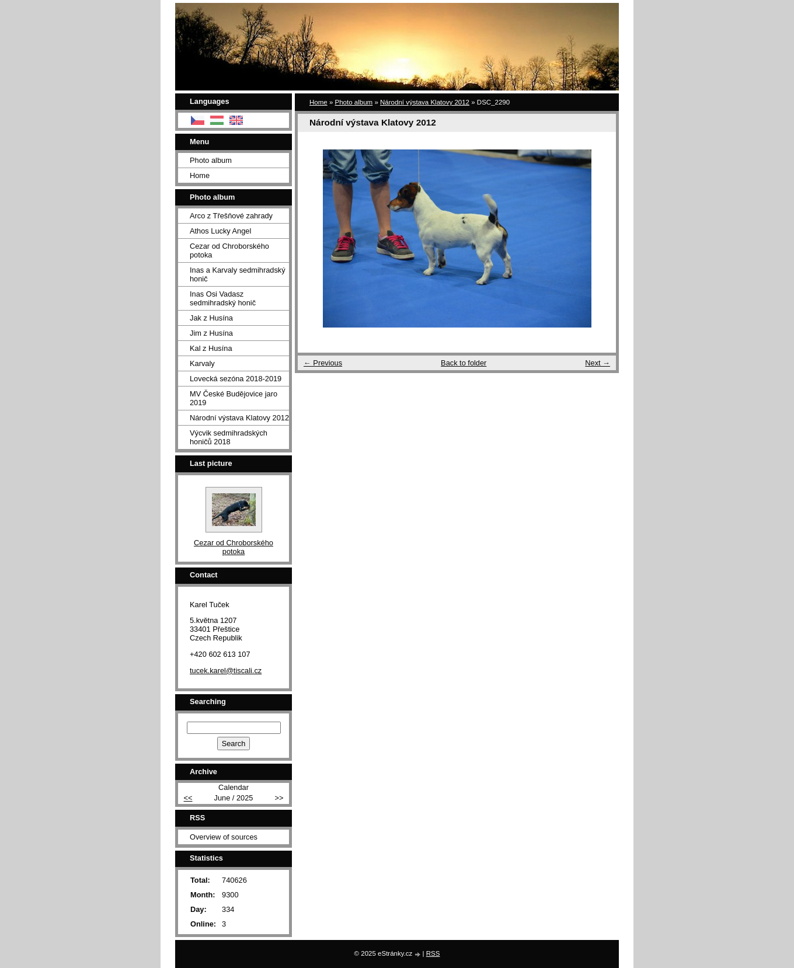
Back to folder (463, 362)
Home (318, 102)
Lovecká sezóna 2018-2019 (235, 378)
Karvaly (202, 363)
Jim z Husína (211, 333)
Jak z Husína (211, 318)
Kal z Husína (211, 348)
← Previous (323, 362)
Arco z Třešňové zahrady (231, 215)
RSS (433, 953)
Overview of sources (223, 837)
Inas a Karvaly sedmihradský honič (237, 274)
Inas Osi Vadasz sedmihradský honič (223, 298)
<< (188, 797)
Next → (597, 362)
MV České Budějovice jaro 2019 (233, 398)
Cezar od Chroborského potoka (229, 250)
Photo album (354, 102)
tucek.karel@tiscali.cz (226, 670)
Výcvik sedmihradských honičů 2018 (228, 437)
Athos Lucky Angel (220, 231)
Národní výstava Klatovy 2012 (424, 102)
